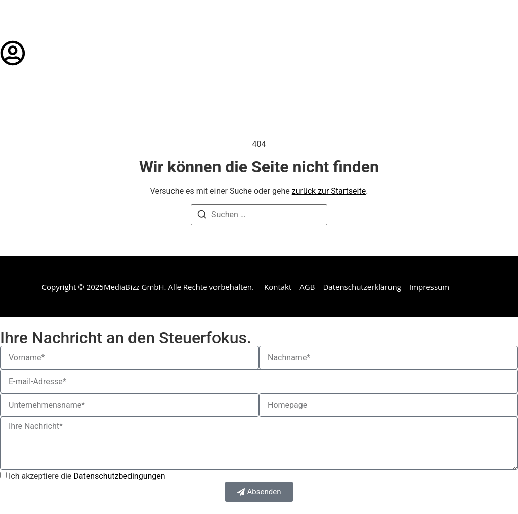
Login (43, 52)
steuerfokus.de (54, 20)
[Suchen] (202, 216)
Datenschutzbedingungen (119, 476)
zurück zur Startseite (329, 191)
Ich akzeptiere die (87, 476)
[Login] (12, 53)
